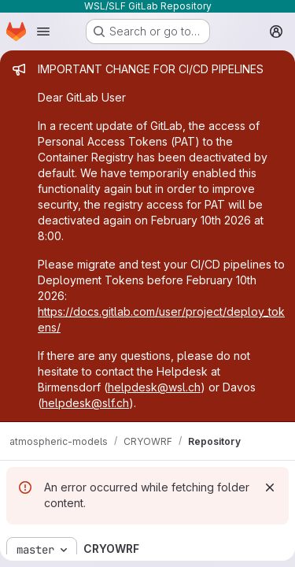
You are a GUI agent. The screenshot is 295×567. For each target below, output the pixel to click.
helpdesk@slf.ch (85, 403)
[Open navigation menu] (43, 31)
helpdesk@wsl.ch (154, 387)
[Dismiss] (269, 487)
